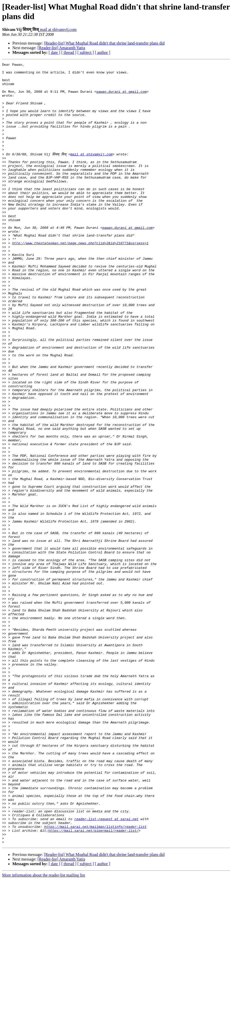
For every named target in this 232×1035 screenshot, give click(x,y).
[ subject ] (85, 52)
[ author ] (102, 52)
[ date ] (54, 52)
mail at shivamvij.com (58, 29)
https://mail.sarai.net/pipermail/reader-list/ (93, 983)
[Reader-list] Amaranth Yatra (61, 48)
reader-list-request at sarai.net (106, 969)
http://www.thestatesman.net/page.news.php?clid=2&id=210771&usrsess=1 (80, 278)
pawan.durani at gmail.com (121, 97)
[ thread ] (68, 52)
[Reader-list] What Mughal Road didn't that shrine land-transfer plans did (104, 43)
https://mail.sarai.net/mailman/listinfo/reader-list (95, 979)
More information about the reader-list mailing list (43, 1030)
